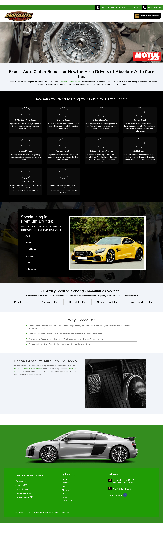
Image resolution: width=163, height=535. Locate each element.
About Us (83, 17)
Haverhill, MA (21, 497)
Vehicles (53, 17)
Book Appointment (147, 16)
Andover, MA (21, 493)
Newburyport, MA (23, 501)
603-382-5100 (151, 7)
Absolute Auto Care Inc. (70, 81)
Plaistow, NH (21, 489)
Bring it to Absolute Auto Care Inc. (28, 377)
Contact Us (123, 17)
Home (42, 17)
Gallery (97, 17)
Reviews (109, 17)
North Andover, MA (24, 505)
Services (68, 17)
